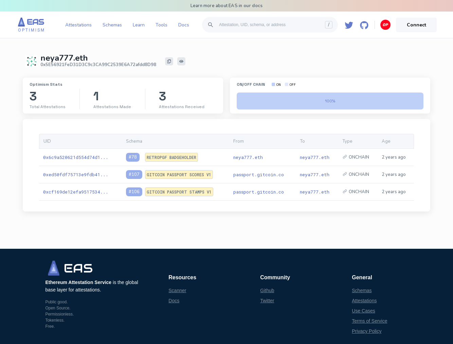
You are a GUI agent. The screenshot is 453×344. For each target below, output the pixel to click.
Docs (183, 25)
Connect (416, 25)
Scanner (177, 290)
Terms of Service (369, 321)
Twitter (267, 300)
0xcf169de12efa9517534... (75, 192)
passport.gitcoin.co (258, 174)
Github (267, 290)
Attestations (78, 25)
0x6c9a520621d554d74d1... (75, 157)
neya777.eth (248, 157)
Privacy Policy (366, 331)
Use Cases (363, 310)
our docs (253, 6)
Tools (161, 25)
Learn (139, 25)
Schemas (112, 25)
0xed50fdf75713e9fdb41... (75, 174)
